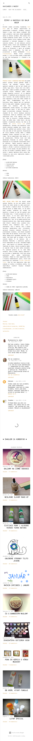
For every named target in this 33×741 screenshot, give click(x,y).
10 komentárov (13, 721)
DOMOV (5, 9)
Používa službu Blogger (16, 733)
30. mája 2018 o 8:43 (15, 341)
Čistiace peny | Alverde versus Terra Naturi (16, 526)
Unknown (10, 381)
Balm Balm (21, 315)
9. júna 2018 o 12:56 (20, 400)
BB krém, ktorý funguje (16, 690)
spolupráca (6, 331)
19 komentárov (13, 500)
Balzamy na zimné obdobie (16, 469)
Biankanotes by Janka (15, 340)
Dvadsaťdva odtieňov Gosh (16, 640)
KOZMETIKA (22, 326)
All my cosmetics (14, 359)
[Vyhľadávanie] (29, 2)
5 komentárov (13, 665)
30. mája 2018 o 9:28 (15, 360)
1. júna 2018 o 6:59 (20, 381)
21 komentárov (13, 471)
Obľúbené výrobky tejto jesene (16, 559)
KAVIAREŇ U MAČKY (10, 6)
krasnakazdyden (7, 328)
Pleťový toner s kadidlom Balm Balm (13, 80)
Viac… (25, 9)
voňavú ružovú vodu (18, 123)
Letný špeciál (16, 719)
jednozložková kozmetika (10, 326)
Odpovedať (11, 355)
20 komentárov (13, 563)
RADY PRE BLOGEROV (15, 9)
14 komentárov (13, 588)
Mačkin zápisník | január (16, 585)
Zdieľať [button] (5, 321)
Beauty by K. (12, 394)
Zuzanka (10, 400)
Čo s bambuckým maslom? (16, 613)
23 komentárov (13, 643)
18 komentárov (13, 530)
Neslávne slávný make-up (16, 497)
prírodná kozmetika (18, 328)
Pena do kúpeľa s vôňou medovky (16, 660)
